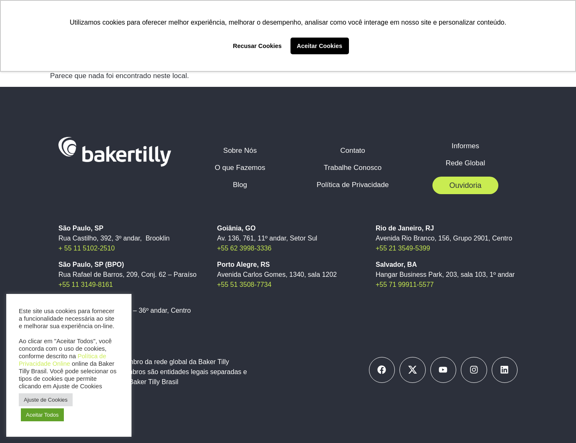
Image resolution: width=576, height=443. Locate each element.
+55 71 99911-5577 (405, 284)
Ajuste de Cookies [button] (46, 400)
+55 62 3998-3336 (244, 248)
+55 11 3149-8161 (85, 284)
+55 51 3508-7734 (244, 284)
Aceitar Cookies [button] (319, 46)
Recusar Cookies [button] (257, 46)
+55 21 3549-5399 (403, 248)
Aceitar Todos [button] (42, 415)
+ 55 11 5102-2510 (86, 248)
